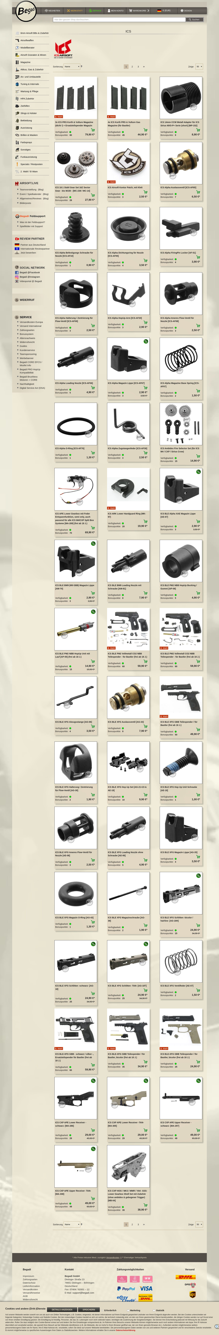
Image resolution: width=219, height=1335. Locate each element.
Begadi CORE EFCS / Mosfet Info (31, 366)
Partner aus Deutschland (33, 246)
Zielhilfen (22, 108)
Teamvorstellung (32, 191)
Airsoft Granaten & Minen (30, 57)
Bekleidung (23, 123)
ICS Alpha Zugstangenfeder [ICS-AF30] (127, 450)
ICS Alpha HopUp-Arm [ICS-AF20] (125, 320)
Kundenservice (27, 352)
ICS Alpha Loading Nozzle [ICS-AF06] (74, 385)
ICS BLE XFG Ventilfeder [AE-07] (176, 987)
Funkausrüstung (26, 159)
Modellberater (25, 50)
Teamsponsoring (28, 356)
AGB (25, 1298)
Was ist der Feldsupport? (32, 224)
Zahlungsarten (27, 332)
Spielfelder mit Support (31, 228)
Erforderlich (110, 1310)
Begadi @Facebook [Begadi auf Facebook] (30, 274)
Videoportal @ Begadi (31, 283)
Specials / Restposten (29, 166)
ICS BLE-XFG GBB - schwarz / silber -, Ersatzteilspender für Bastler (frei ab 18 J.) (74, 1059)
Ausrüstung (23, 130)
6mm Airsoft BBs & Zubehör (32, 35)
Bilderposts (25, 205)
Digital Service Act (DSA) (32, 390)
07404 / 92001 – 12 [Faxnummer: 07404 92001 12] (79, 1291)
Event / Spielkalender (34, 196)
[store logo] (26, 13)
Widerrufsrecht (27, 344)
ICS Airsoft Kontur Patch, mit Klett (125, 189)
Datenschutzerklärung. (126, 1330)
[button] (163, 12)
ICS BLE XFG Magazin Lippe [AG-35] (178, 854)
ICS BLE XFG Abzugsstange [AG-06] (73, 724)
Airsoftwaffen (24, 42)
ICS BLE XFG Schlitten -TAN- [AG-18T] (127, 987)
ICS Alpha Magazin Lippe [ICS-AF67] (126, 385)
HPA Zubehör (24, 101)
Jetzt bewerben (28, 254)
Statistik (160, 1310)
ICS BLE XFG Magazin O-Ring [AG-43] (74, 919)
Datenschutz (29, 1284)
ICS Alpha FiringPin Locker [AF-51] (178, 254)
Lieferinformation (31, 1288)
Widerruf (27, 301)
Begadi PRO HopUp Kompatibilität (30, 373)
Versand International (30, 328)
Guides (23, 348)
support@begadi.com (83, 1294)
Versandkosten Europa (31, 324)
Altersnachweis (27, 340)
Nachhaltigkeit (27, 385)
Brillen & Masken (26, 137)
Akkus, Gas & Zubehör (29, 72)
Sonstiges (23, 152)
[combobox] (119, 21)
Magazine (22, 64)
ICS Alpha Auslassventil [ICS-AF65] (178, 189)
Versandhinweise (31, 1294)
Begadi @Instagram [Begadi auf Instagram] (30, 278)
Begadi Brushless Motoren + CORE (29, 380)
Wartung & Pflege (26, 93)
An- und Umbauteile (28, 79)
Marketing (135, 1310)
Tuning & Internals (27, 86)
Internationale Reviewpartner (35, 250)
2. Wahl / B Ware (26, 174)
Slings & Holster (26, 115)
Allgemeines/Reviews (34, 200)
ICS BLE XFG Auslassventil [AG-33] (126, 724)
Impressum (28, 1278)
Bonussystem (26, 336)
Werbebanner (27, 360)
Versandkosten (112, 1259)
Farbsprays (23, 144)
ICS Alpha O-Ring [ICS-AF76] (69, 450)
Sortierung (58, 68)
